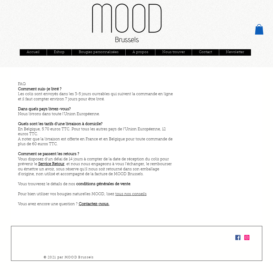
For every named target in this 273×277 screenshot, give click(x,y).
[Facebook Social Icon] (237, 237)
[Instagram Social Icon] (246, 237)
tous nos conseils (131, 194)
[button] (259, 29)
